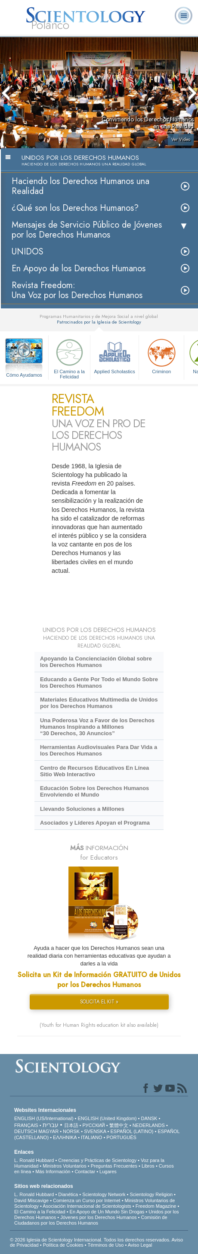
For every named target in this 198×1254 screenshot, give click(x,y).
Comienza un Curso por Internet (87, 1200)
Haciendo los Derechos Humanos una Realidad (80, 186)
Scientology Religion (151, 1194)
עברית (51, 1124)
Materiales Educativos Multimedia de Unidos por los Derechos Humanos (99, 702)
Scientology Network (103, 1194)
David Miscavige (31, 1200)
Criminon (161, 355)
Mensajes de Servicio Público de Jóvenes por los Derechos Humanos (87, 230)
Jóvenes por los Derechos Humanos (98, 1217)
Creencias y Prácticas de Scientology (97, 1160)
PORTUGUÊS (121, 1137)
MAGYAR (48, 1131)
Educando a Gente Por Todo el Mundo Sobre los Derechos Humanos (99, 682)
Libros (148, 1165)
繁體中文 (118, 1125)
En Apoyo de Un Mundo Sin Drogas (107, 1211)
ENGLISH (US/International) (44, 1118)
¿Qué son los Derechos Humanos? (75, 208)
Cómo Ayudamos (24, 375)
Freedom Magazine (156, 1206)
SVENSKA (95, 1131)
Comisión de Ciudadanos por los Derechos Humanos (90, 1220)
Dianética (68, 1194)
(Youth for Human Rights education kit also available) (99, 1025)
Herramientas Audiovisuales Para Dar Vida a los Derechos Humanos (98, 750)
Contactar (84, 1171)
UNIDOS (27, 251)
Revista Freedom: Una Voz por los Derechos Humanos (77, 290)
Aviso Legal (140, 1245)
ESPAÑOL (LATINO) (131, 1131)
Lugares (108, 1171)
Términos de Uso (106, 1245)
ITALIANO (91, 1137)
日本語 (71, 1125)
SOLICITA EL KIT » (99, 1001)
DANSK (149, 1118)
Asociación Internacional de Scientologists (87, 1206)
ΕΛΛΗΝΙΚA (65, 1137)
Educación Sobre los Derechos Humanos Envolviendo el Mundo (94, 791)
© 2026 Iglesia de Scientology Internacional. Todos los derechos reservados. (90, 1239)
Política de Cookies (63, 1245)
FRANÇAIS (26, 1125)
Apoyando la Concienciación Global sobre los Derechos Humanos (96, 661)
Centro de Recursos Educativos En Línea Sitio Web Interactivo (94, 771)
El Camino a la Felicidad (69, 357)
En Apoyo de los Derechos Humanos (78, 268)
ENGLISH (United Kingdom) (107, 1118)
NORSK (71, 1131)
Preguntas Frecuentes (114, 1165)
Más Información (52, 1171)
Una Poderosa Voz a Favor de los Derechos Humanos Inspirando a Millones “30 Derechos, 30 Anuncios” (97, 727)
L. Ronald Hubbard (34, 1160)
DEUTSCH (25, 1131)
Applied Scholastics (114, 355)
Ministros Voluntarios (65, 1165)
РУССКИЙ (94, 1125)
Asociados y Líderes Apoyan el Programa (95, 822)
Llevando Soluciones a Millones (82, 809)
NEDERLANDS (149, 1125)
